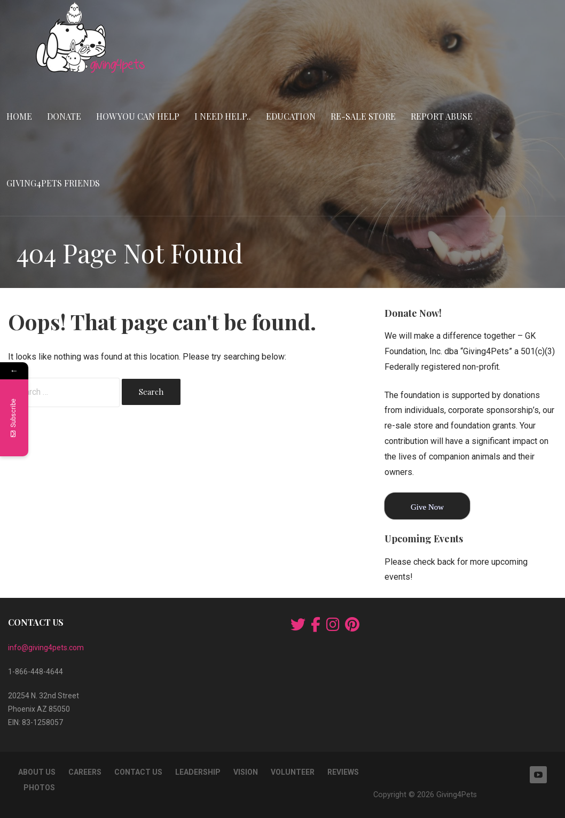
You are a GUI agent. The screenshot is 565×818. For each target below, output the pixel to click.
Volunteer (293, 772)
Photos (39, 787)
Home (19, 116)
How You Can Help (137, 116)
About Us (37, 772)
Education (291, 116)
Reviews (343, 772)
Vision (245, 772)
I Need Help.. (222, 116)
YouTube (538, 774)
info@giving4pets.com (46, 647)
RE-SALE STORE (363, 116)
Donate (64, 116)
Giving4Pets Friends (53, 183)
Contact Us (138, 772)
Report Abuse (442, 116)
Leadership (198, 772)
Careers (84, 772)
